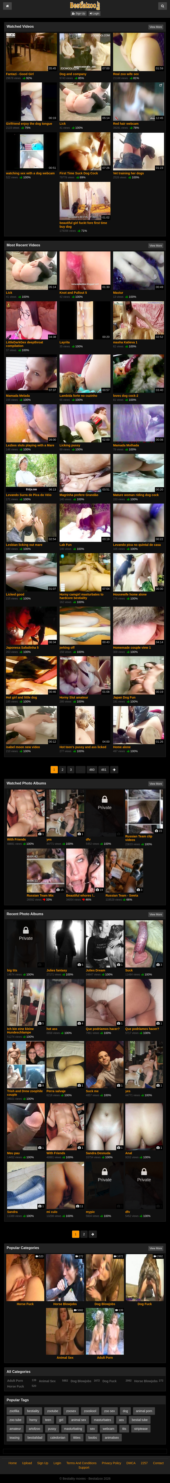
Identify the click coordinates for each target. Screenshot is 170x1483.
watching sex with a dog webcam (30, 173)
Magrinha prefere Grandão (79, 495)
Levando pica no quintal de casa (137, 545)
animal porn (144, 1411)
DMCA (130, 1463)
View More (156, 27)
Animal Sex (65, 1357)
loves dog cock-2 (125, 395)
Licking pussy (70, 445)
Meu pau (13, 1153)
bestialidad (34, 1437)
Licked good (15, 594)
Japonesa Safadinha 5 (22, 647)
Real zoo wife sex (126, 74)
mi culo (51, 1212)
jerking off (67, 647)
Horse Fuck (25, 1304)
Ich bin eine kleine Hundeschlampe (20, 1030)
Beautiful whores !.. (80, 895)
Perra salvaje (56, 1091)
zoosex (71, 1411)
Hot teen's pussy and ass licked (83, 747)
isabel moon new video (23, 747)
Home (13, 1463)
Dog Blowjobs (105, 1304)
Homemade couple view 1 (132, 647)
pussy (52, 1428)
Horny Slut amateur (74, 697)
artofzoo (34, 1428)
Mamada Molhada (126, 445)
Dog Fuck (145, 1304)
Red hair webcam (126, 123)
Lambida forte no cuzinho (78, 395)
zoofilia (14, 1411)
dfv (88, 839)
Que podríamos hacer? (103, 1029)
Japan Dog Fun (124, 697)
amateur (15, 1428)
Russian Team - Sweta (122, 895)
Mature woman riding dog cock (136, 495)
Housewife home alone (130, 594)
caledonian (57, 1437)
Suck (129, 970)
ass (121, 1420)
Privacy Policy (111, 1463)
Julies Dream (95, 970)
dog (125, 1411)
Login (94, 13)
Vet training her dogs (128, 173)
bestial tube (140, 1420)
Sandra (12, 1212)
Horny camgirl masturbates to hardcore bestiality (81, 596)
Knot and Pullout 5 (73, 292)
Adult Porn (105, 1357)
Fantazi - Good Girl (20, 74)
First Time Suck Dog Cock (79, 173)
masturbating (73, 1428)
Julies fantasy (56, 970)
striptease (141, 1428)
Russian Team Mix (40, 895)
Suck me (92, 1091)
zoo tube (15, 1420)
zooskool (90, 1411)
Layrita (65, 342)
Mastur (118, 292)
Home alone (122, 747)
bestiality (33, 1411)
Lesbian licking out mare (24, 545)
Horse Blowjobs (65, 1304)
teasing (14, 1437)
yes (49, 839)
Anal (128, 1153)
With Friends (16, 839)
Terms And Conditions (81, 1463)
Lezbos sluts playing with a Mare (30, 445)
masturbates (102, 1420)
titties (77, 1437)
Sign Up (78, 13)
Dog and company (73, 74)
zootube (52, 1411)
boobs (93, 1437)
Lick (63, 123)
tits (124, 1428)
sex (92, 1428)
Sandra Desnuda (98, 1153)
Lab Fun (65, 545)
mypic (90, 1212)
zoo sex (109, 1411)
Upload (27, 1463)
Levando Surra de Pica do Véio (28, 495)
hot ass (51, 1029)
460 (92, 769)
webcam (108, 1428)
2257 (144, 1463)
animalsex (112, 1437)
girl (61, 1420)
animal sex (78, 1420)
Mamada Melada (18, 395)
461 (103, 769)
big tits (12, 970)
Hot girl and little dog (21, 697)
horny (33, 1420)
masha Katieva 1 (125, 342)
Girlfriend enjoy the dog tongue (29, 123)
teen (48, 1420)
